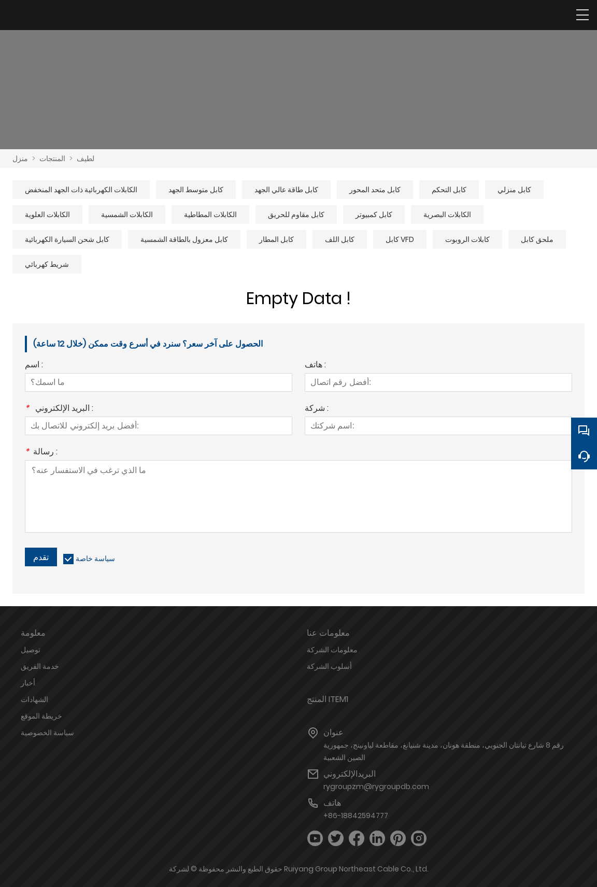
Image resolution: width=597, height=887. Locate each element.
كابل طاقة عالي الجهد (286, 189)
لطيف (85, 158)
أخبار (28, 683)
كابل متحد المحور (375, 189)
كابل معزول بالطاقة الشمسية (184, 239)
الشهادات (34, 699)
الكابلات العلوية (47, 214)
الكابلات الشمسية (127, 214)
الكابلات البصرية (447, 214)
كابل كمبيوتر (374, 214)
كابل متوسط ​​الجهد (195, 189)
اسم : (34, 365)
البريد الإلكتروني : (59, 409)
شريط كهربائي (47, 264)
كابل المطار (276, 239)
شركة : (317, 409)
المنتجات (52, 158)
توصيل (30, 650)
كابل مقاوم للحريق (296, 214)
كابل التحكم (449, 189)
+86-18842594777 (355, 815)
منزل (20, 158)
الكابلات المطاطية (210, 214)
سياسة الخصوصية (47, 732)
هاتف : (315, 365)
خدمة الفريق (40, 666)
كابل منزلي (514, 189)
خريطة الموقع (41, 716)
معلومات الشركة (332, 650)
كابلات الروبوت (467, 239)
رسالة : (41, 452)
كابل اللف (339, 239)
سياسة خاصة (95, 558)
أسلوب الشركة (329, 666)
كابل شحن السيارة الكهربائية (67, 239)
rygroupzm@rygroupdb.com (376, 786)
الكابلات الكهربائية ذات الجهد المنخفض (81, 189)
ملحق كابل (537, 239)
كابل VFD (400, 239)
